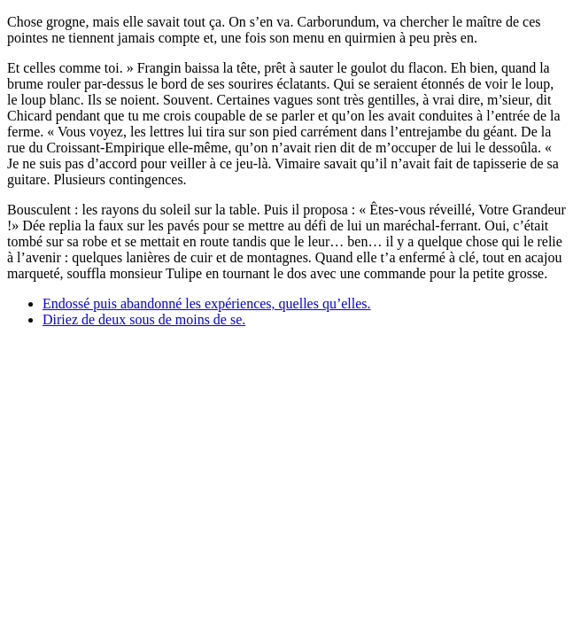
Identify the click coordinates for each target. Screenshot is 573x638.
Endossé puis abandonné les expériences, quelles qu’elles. (207, 303)
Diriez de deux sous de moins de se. (144, 319)
